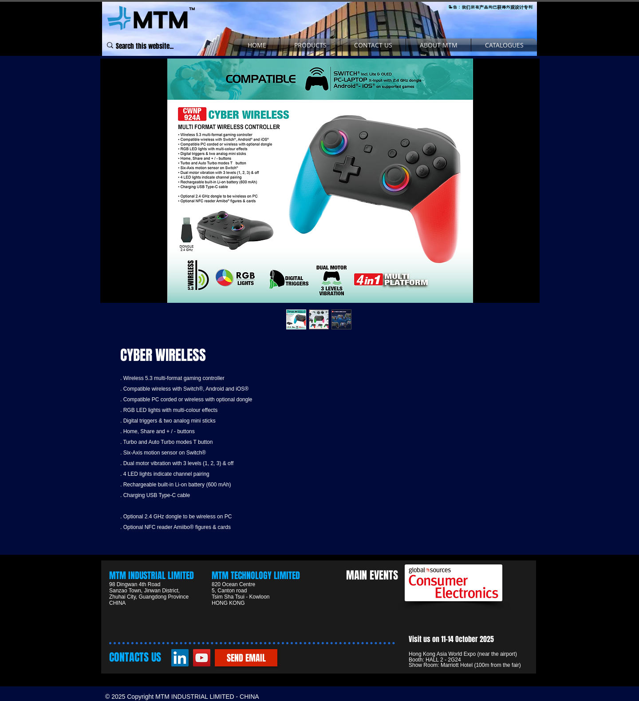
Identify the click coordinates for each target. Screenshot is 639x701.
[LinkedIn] (180, 657)
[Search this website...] (145, 47)
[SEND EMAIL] (246, 657)
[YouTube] (201, 657)
